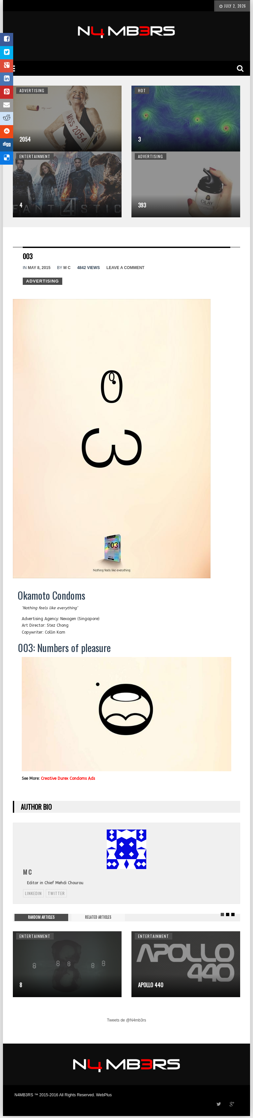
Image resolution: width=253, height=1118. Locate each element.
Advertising (31, 90)
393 (142, 205)
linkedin (33, 893)
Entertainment (34, 156)
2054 (25, 139)
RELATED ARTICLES (98, 917)
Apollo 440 (150, 985)
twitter (56, 893)
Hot (142, 90)
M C (66, 267)
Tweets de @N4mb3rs (126, 1020)
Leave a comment (125, 267)
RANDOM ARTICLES (41, 917)
